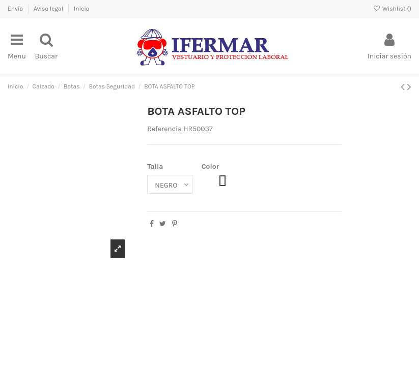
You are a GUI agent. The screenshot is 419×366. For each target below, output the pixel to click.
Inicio (82, 8)
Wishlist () (392, 8)
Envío (16, 8)
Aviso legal (49, 8)
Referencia (164, 129)
